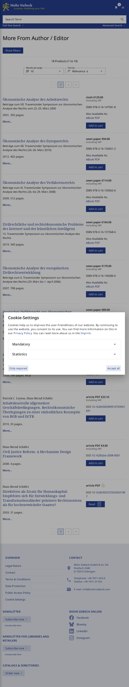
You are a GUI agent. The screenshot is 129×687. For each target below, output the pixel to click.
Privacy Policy (23, 333)
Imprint (86, 333)
